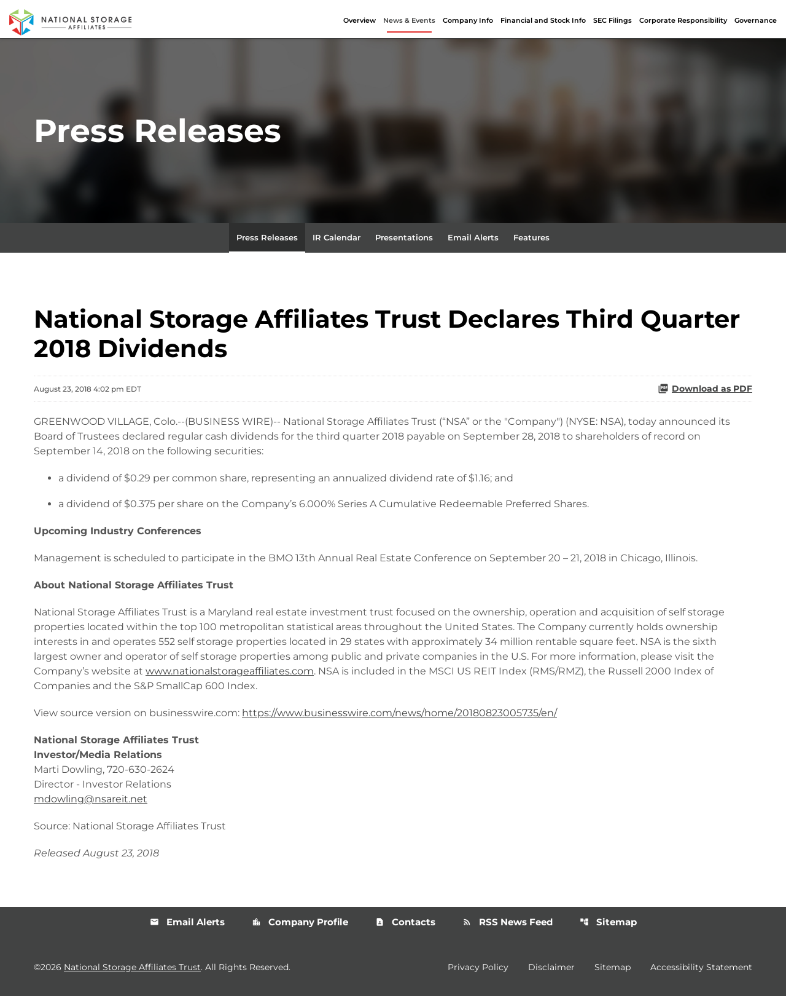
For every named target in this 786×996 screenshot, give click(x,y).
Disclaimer (551, 967)
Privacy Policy (478, 967)
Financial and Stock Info (543, 20)
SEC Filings (612, 20)
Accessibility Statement (701, 967)
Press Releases (267, 237)
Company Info (468, 20)
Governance (755, 20)
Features (531, 237)
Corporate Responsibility (683, 20)
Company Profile (300, 922)
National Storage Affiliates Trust (132, 967)
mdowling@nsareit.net (90, 799)
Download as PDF (705, 388)
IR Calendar (336, 237)
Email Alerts (473, 237)
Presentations (404, 237)
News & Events (409, 20)
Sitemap (608, 922)
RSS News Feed (507, 922)
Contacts (405, 922)
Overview (359, 20)
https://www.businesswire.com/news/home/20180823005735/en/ (399, 713)
